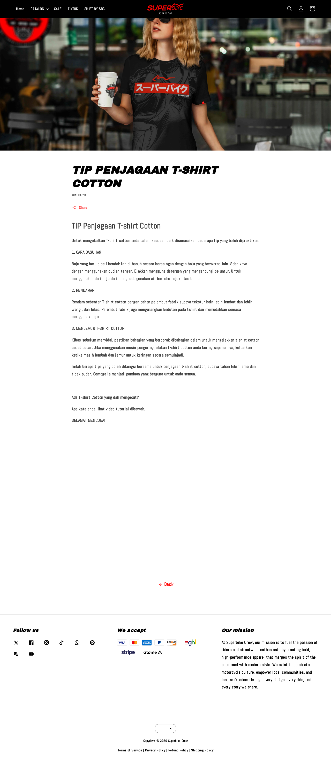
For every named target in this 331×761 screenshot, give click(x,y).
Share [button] (79, 207)
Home (20, 8)
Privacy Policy (155, 750)
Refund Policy (178, 750)
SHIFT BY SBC (94, 8)
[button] (289, 9)
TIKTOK (73, 8)
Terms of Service (130, 750)
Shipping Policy (202, 750)
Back (165, 584)
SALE (58, 8)
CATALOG (37, 8)
